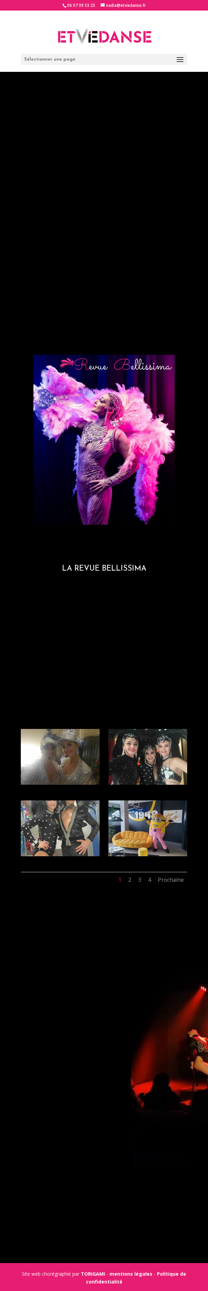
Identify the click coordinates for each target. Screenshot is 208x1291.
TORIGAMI (93, 1274)
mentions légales (130, 1274)
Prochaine (171, 879)
